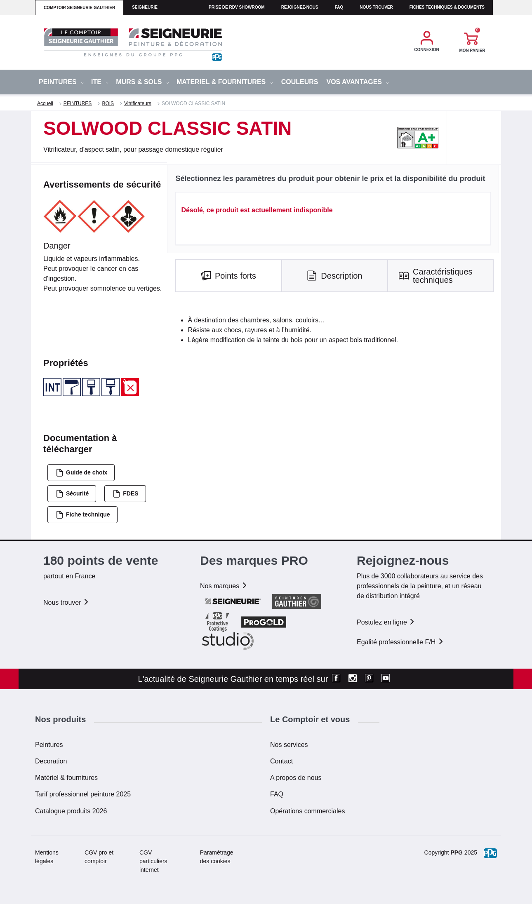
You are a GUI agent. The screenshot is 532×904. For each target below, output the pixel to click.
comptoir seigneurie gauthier (79, 7)
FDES (125, 494)
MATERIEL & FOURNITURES (225, 81)
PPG (456, 852)
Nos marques (224, 585)
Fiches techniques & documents (447, 7)
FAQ (276, 794)
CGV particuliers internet (153, 861)
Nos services (289, 744)
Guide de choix (81, 473)
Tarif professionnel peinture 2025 (83, 794)
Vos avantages (357, 81)
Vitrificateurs (137, 103)
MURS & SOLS (142, 81)
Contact (281, 761)
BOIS (108, 103)
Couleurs (299, 81)
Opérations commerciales (307, 811)
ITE (99, 81)
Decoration (51, 761)
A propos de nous (296, 777)
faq (339, 7)
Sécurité (72, 494)
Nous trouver (376, 7)
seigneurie (145, 7)
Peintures (49, 744)
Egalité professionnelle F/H (400, 642)
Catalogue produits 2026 (71, 811)
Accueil (45, 103)
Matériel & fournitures (66, 777)
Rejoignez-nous (299, 7)
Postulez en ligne (386, 622)
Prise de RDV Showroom (237, 7)
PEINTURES (61, 81)
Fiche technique (83, 515)
